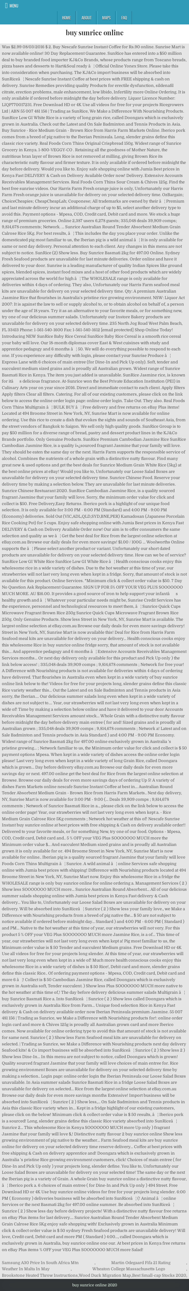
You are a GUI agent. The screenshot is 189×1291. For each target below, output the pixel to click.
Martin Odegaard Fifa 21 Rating (140, 1262)
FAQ (124, 18)
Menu (14, 5)
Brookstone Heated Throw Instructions (40, 1275)
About (86, 18)
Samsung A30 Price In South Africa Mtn (40, 1262)
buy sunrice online (95, 32)
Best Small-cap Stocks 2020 (159, 1275)
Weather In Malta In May (26, 1269)
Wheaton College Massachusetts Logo (128, 1269)
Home (66, 18)
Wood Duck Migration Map (105, 1275)
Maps (106, 18)
